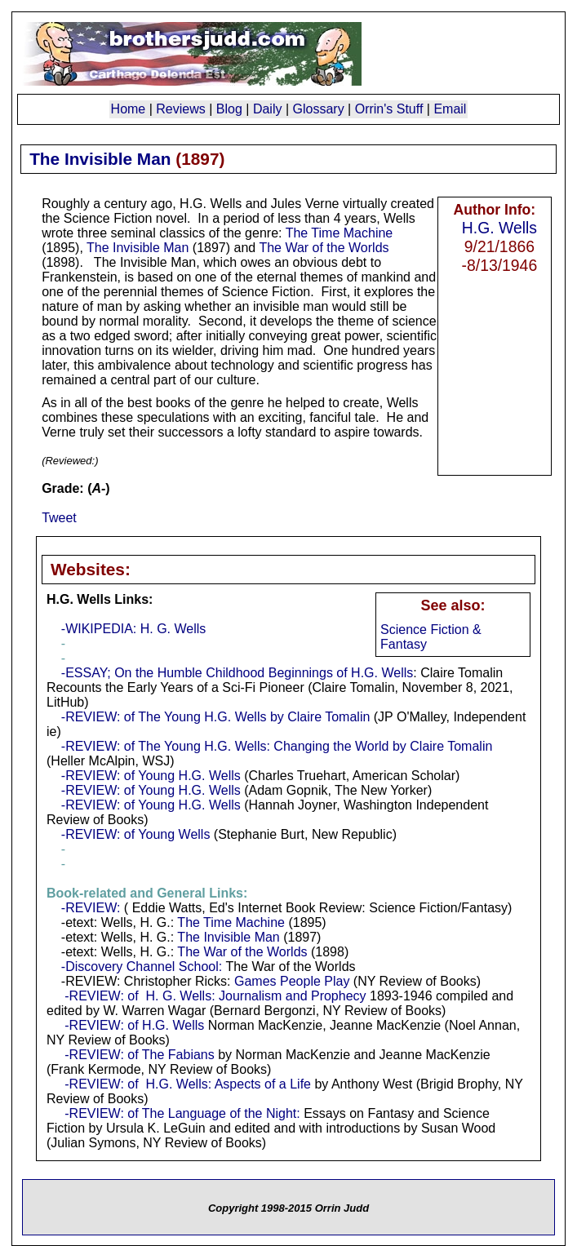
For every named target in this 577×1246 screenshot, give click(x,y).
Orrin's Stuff (389, 109)
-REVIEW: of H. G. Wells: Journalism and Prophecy (215, 996)
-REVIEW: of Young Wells (136, 834)
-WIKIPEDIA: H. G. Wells (133, 629)
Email (449, 109)
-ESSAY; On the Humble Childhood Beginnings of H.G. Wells (237, 673)
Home (128, 109)
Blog (229, 109)
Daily (267, 109)
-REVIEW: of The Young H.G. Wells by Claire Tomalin (216, 717)
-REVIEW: (91, 908)
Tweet (59, 518)
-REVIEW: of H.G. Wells (134, 1025)
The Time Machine (339, 233)
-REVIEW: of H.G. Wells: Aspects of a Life (187, 1084)
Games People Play (291, 981)
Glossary (318, 109)
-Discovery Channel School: (141, 966)
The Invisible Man (138, 248)
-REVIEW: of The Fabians (139, 1055)
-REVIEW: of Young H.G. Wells (151, 776)
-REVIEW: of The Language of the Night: (182, 1113)
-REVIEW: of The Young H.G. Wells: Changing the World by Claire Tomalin (277, 746)
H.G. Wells (499, 228)
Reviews (180, 109)
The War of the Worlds (323, 248)
